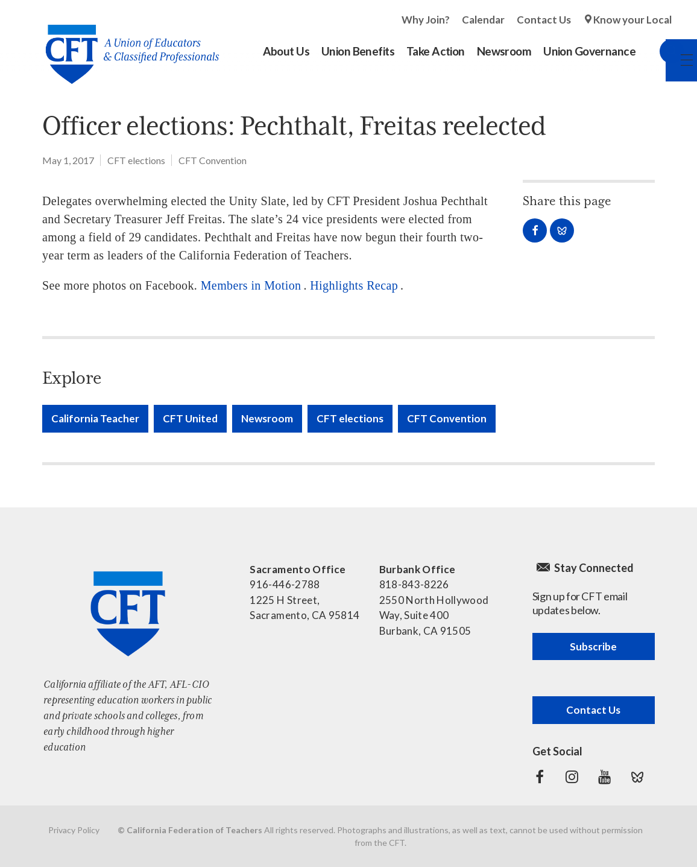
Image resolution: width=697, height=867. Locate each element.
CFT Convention (212, 160)
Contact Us (544, 19)
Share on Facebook (535, 230)
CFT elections (136, 160)
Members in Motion (249, 285)
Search (660, 51)
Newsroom (267, 418)
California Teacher (95, 418)
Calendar (483, 19)
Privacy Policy (73, 830)
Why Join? (426, 19)
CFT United (190, 418)
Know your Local (632, 19)
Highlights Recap (354, 285)
